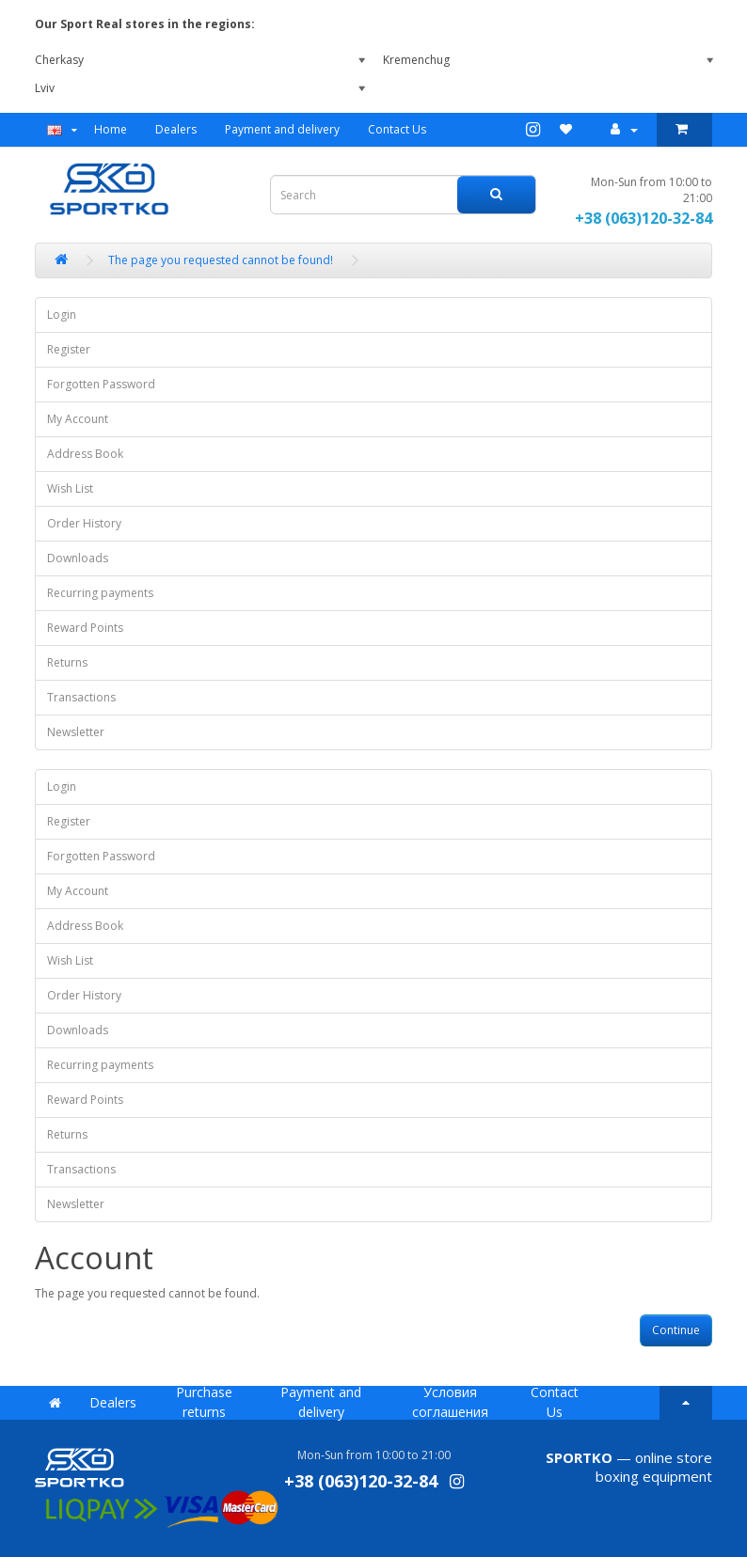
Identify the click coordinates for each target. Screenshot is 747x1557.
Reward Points (85, 628)
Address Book (85, 454)
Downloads (77, 558)
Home (110, 129)
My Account (77, 419)
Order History (84, 523)
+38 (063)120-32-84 (643, 218)
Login (61, 314)
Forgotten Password (101, 384)
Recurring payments (100, 593)
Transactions (81, 697)
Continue (676, 1330)
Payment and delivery (282, 129)
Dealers (176, 129)
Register (68, 349)
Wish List (70, 488)
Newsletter (75, 732)
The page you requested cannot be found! (220, 260)
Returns (67, 662)
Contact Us (397, 129)
